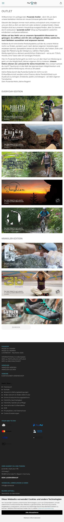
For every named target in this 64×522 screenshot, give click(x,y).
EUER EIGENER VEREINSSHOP (13, 376)
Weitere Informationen (32, 518)
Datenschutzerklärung (45, 508)
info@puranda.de (8, 485)
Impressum (8, 387)
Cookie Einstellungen (11, 413)
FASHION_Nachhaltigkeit (13, 400)
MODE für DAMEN (8, 348)
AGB (5, 408)
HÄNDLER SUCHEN (9, 369)
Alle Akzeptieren (32, 512)
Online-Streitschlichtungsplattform (17, 397)
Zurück (16, 327)
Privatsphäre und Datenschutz (15, 411)
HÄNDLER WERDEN (9, 367)
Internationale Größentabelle (14, 405)
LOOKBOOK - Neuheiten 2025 (12, 353)
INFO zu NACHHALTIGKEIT (11, 361)
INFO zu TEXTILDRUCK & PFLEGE (14, 359)
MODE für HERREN (9, 351)
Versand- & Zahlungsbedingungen (16, 392)
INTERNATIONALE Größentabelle (13, 357)
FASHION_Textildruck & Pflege (15, 403)
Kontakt (7, 389)
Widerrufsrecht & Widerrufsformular (17, 395)
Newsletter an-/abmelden (11, 493)
